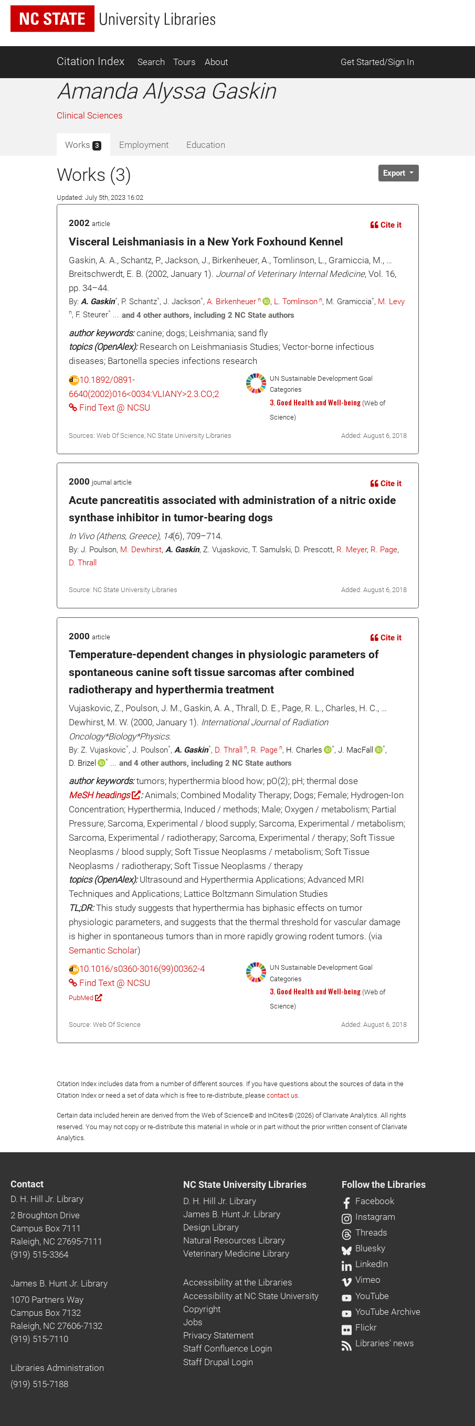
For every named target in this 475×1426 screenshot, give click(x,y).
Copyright (201, 1309)
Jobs (193, 1322)
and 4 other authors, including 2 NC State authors (208, 315)
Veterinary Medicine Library (236, 1253)
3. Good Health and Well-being (315, 402)
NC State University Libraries (245, 1185)
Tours (184, 62)
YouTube (365, 1296)
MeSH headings (105, 795)
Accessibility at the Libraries (237, 1282)
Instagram (368, 1216)
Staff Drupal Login (218, 1362)
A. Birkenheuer (231, 301)
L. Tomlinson (296, 301)
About (216, 62)
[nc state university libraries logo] (112, 18)
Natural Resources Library (234, 1240)
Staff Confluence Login (227, 1348)
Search (151, 62)
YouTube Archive (381, 1311)
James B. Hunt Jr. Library (59, 1283)
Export (395, 173)
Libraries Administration (57, 1368)
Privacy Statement (218, 1335)
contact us (282, 1095)
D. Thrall (83, 562)
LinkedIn (365, 1264)
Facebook (368, 1201)
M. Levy (391, 301)
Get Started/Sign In (377, 62)
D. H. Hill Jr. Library (46, 1199)
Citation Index (90, 61)
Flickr (359, 1327)
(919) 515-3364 (39, 1254)
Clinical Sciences (90, 115)
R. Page (384, 549)
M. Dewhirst (141, 549)
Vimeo (361, 1279)
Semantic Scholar (103, 950)
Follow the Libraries (384, 1185)
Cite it (386, 225)
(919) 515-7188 (39, 1384)
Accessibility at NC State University (251, 1296)
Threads (364, 1232)
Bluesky (363, 1248)
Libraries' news (378, 1343)
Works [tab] (83, 145)
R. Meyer (351, 549)
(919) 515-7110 (39, 1339)
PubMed (85, 998)
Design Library (211, 1227)
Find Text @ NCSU (109, 407)
